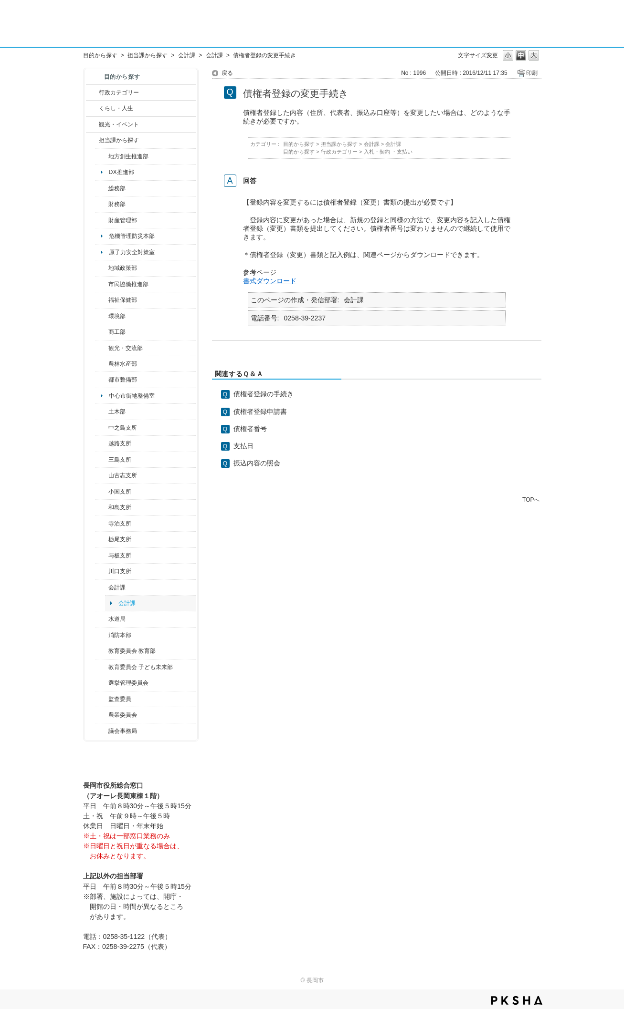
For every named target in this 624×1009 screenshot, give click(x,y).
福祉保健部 (122, 300)
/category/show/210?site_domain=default (102, 587)
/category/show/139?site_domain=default (102, 507)
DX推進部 (121, 172)
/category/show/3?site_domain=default (92, 92)
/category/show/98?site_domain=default (102, 475)
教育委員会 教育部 (132, 651)
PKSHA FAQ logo (516, 1000)
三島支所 (119, 459)
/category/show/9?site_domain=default (92, 140)
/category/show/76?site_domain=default (102, 364)
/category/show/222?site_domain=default (102, 714)
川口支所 (119, 571)
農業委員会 (122, 714)
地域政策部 (122, 268)
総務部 (117, 188)
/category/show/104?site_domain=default (102, 268)
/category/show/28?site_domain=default (102, 411)
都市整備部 (122, 379)
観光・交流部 (125, 348)
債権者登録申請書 (260, 411)
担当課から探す (147, 55)
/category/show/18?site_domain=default (92, 124)
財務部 (117, 204)
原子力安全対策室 (132, 252)
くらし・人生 (116, 108)
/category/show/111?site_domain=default (102, 683)
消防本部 (119, 635)
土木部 (117, 411)
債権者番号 (250, 428)
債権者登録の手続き (263, 394)
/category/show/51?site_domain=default (102, 667)
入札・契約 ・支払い (388, 151)
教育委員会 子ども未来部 (140, 667)
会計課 (186, 55)
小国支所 (119, 491)
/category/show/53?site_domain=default (102, 459)
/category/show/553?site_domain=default (102, 220)
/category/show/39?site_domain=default (102, 651)
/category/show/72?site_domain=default (102, 204)
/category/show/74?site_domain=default (102, 491)
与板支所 (119, 555)
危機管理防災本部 (132, 236)
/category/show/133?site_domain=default (102, 571)
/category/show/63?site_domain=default (102, 523)
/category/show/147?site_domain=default (102, 619)
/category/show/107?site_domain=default (102, 427)
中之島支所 (122, 427)
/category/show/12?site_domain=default (92, 108)
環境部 (117, 316)
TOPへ (530, 499)
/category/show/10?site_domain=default (102, 188)
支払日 (243, 446)
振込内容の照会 (256, 463)
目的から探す (100, 55)
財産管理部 (122, 220)
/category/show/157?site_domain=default (102, 731)
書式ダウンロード (269, 281)
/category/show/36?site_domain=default (102, 332)
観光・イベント (119, 124)
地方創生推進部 (128, 156)
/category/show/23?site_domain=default (102, 316)
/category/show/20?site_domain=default (102, 348)
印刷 (532, 73)
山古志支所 (122, 475)
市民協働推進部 (128, 284)
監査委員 (119, 699)
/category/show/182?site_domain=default (102, 379)
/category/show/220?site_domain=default (102, 699)
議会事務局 (122, 731)
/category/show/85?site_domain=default (102, 635)
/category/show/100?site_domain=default (102, 156)
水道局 (117, 619)
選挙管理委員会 (128, 683)
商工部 (117, 332)
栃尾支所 (119, 539)
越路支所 (119, 443)
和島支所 (119, 507)
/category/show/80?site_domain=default (102, 539)
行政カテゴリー (119, 92)
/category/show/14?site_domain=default (102, 300)
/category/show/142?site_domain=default (102, 443)
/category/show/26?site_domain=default (102, 284)
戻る (227, 73)
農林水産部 (122, 363)
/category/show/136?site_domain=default (102, 555)
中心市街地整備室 (132, 395)
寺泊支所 (119, 523)
